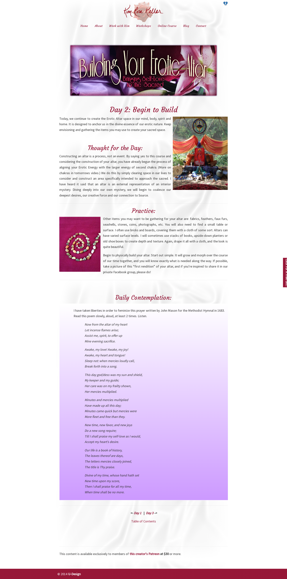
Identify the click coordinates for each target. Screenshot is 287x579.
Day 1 (137, 513)
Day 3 (149, 513)
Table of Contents (143, 521)
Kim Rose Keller (143, 12)
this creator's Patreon (144, 554)
